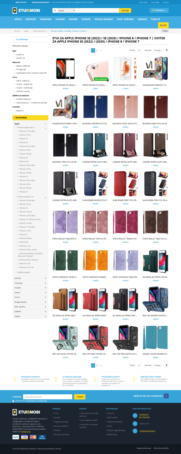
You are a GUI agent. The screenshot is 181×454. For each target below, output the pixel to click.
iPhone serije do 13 (40, 31)
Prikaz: (132, 50)
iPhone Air (23, 142)
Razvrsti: (148, 50)
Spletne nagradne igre (116, 430)
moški (20, 54)
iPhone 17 (23, 138)
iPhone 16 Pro (25, 150)
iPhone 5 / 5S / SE (26, 267)
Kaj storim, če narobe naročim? (88, 426)
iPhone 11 (23, 234)
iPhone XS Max (25, 238)
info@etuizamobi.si (147, 431)
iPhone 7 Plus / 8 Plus (28, 249)
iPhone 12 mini (25, 223)
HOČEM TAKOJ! (23, 99)
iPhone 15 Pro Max (27, 165)
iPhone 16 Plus (25, 154)
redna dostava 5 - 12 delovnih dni (31, 102)
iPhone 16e (24, 161)
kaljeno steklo (23, 66)
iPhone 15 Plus (25, 173)
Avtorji (58, 448)
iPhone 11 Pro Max (27, 227)
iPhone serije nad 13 (26, 127)
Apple (26, 31)
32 (139, 50)
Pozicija (157, 50)
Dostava (110, 413)
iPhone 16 (23, 157)
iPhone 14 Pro (25, 184)
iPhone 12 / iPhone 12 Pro (30, 219)
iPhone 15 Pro (25, 169)
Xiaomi (17, 292)
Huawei (18, 287)
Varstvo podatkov (61, 426)
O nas (56, 413)
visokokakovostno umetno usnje (31, 73)
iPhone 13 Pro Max (27, 200)
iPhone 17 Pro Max (27, 131)
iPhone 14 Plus (25, 188)
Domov (17, 31)
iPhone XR (23, 242)
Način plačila (112, 417)
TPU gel (21, 69)
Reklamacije (112, 434)
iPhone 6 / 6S (24, 263)
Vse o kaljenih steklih (89, 420)
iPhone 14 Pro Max (27, 180)
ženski (20, 58)
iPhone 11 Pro (25, 230)
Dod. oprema (20, 306)
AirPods (18, 278)
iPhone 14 (23, 192)
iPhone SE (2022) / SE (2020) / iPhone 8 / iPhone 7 (30, 254)
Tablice (17, 316)
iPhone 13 (23, 208)
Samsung (18, 283)
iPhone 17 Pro (25, 135)
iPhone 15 (23, 176)
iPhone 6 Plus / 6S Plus (28, 260)
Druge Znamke (20, 302)
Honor (17, 297)
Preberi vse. (26, 431)
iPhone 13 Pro (25, 204)
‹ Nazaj (165, 31)
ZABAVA (18, 311)
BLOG (109, 426)
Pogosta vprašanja (114, 421)
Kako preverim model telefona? (88, 414)
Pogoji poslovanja (61, 421)
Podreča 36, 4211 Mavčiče (144, 415)
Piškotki (57, 430)
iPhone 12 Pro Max (27, 215)
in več (22, 91)
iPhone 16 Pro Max (27, 146)
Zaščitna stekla (24, 272)
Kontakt (57, 417)
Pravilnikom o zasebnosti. (36, 400)
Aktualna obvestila (61, 434)
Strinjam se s (19, 400)
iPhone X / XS (24, 246)
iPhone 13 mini (25, 211)
